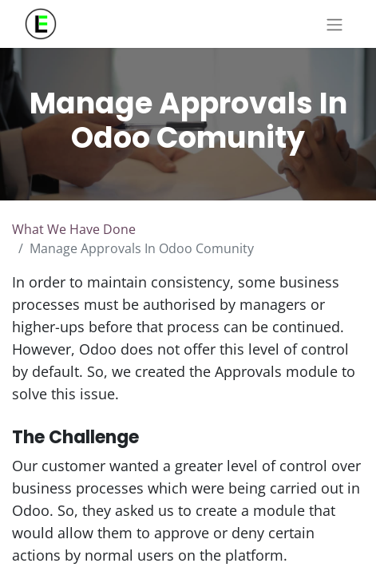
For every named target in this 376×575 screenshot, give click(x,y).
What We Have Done (74, 229)
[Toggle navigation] (334, 24)
